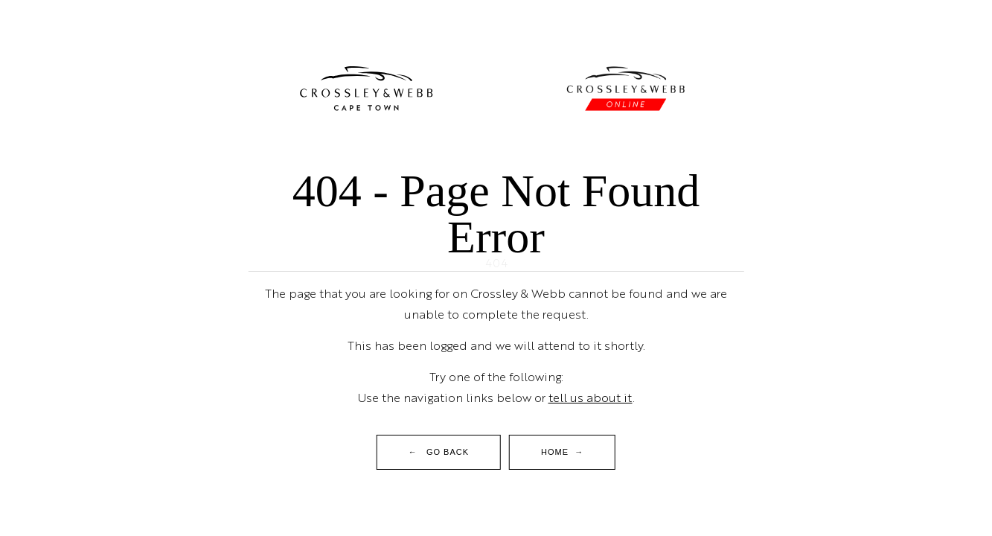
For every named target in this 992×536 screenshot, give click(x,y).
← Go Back (439, 451)
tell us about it (590, 397)
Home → (562, 451)
